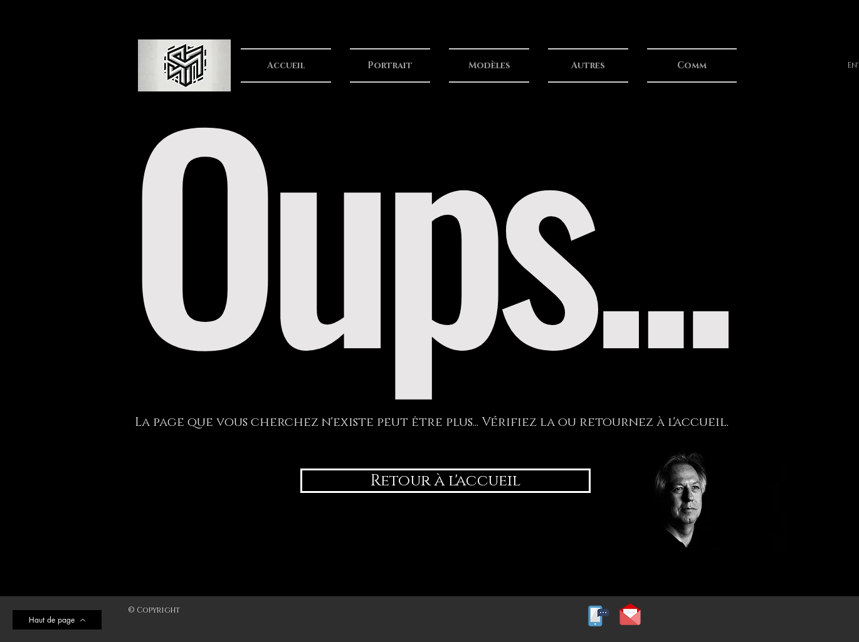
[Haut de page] (57, 619)
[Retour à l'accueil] (445, 481)
